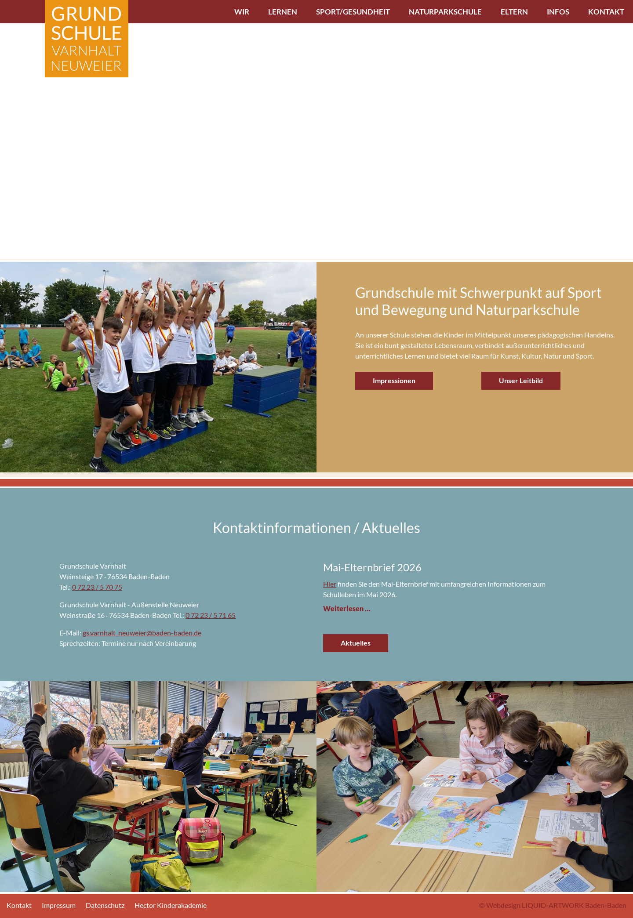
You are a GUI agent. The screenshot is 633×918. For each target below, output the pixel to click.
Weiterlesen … (347, 608)
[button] (10, 130)
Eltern (514, 11)
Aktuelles (356, 643)
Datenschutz (105, 905)
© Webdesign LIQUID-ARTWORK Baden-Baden (552, 905)
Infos (558, 11)
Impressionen (394, 380)
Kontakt (606, 11)
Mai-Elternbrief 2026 (372, 567)
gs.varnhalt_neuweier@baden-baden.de (142, 632)
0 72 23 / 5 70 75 (97, 587)
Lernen (282, 11)
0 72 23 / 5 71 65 (211, 615)
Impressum (59, 905)
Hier (329, 584)
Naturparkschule (445, 11)
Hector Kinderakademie (171, 905)
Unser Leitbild (521, 380)
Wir (241, 11)
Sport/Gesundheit (353, 11)
